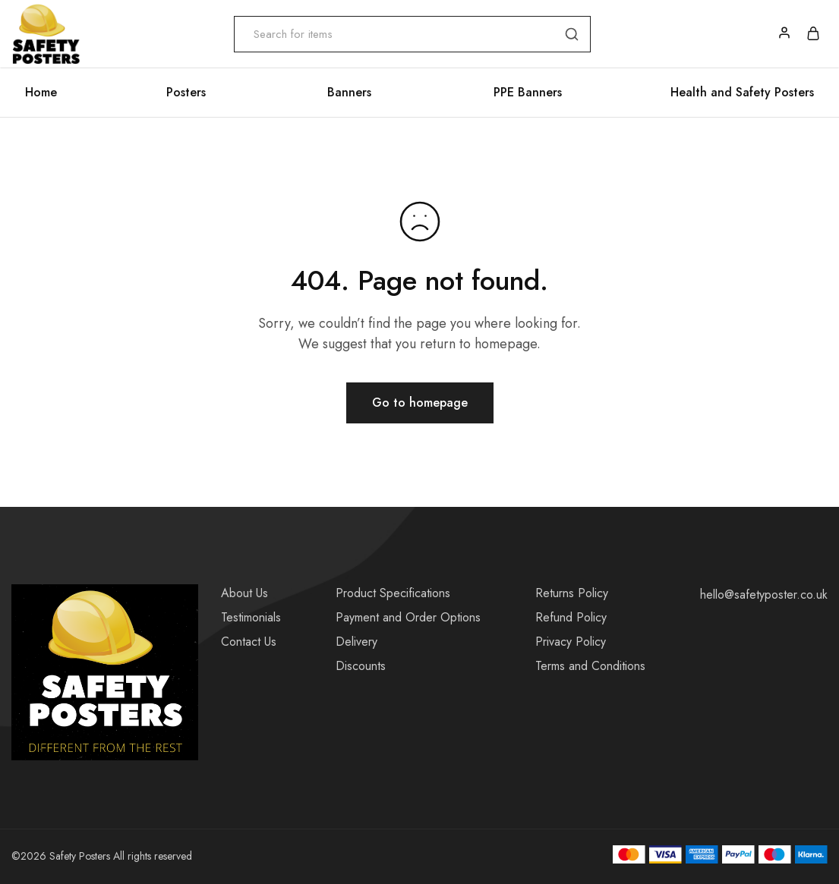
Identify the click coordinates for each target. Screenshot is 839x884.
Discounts (361, 666)
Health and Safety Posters (742, 92)
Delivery (356, 641)
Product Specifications (393, 593)
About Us (244, 593)
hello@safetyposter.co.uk (764, 594)
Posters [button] (186, 92)
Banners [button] (349, 92)
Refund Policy (571, 617)
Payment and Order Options (408, 617)
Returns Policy (571, 593)
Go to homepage (420, 402)
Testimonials (251, 617)
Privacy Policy (570, 641)
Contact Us (248, 641)
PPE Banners (528, 92)
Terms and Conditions (590, 666)
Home (41, 92)
